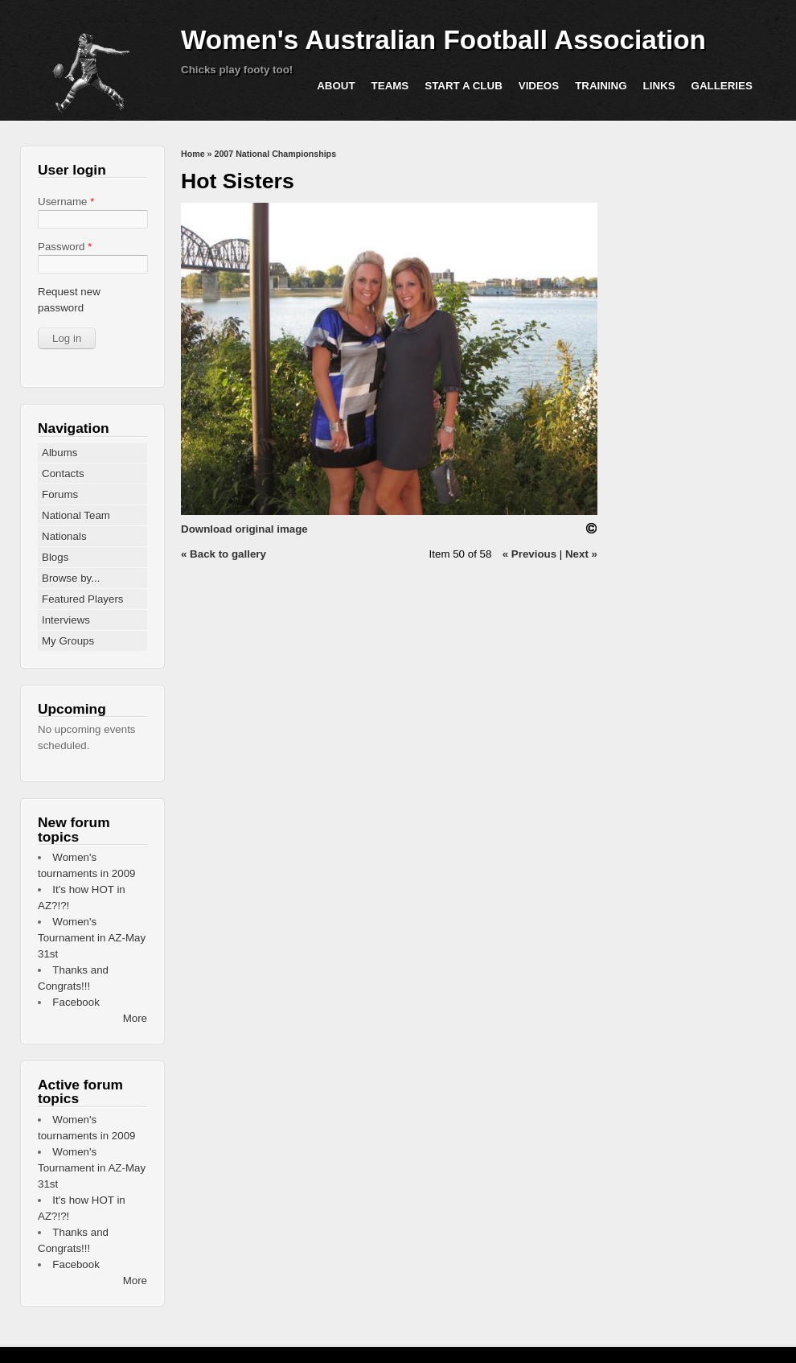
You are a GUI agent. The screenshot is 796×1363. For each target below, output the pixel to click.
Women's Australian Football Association (443, 40)
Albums (59, 453)
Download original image (244, 529)
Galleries (722, 86)
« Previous (529, 554)
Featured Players (83, 599)
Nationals (64, 536)
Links (659, 86)
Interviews (66, 620)
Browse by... (71, 578)
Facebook (76, 1002)
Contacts (63, 473)
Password (65, 247)
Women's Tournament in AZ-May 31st (92, 938)
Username (66, 202)
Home (193, 154)
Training (600, 86)
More (135, 1018)
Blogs (55, 557)
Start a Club (464, 86)
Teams (390, 86)
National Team (76, 515)
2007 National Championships (275, 154)
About (336, 86)
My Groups (68, 641)
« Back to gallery (223, 554)
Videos (539, 86)
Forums (60, 494)
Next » (581, 554)
